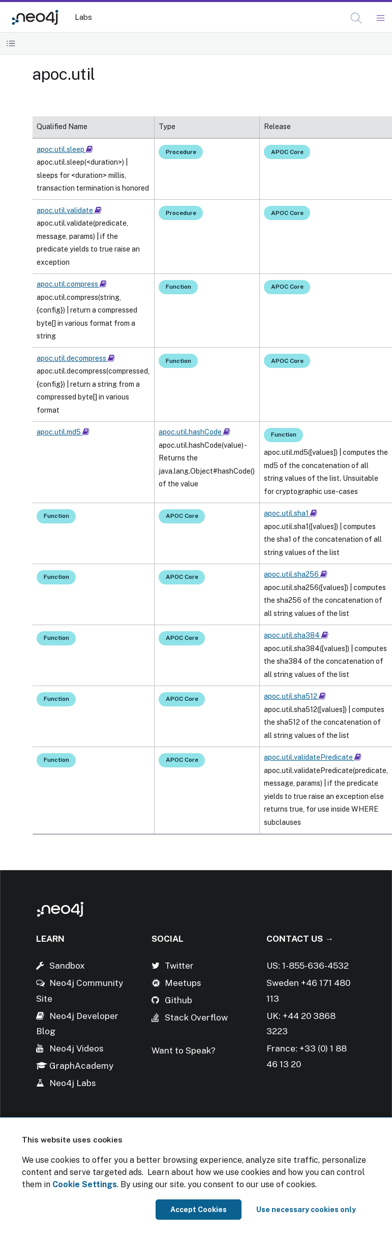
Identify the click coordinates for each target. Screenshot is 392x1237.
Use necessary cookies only (306, 1209)
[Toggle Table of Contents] (11, 43)
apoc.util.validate (69, 210)
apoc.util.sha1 (290, 513)
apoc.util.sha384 (296, 635)
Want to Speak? (184, 1050)
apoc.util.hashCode (194, 432)
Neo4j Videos (76, 1048)
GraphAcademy (81, 1066)
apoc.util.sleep (65, 149)
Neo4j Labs (72, 1083)
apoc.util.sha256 (295, 574)
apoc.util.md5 (63, 432)
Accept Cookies (198, 1209)
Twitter (179, 966)
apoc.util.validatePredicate (312, 757)
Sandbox (67, 966)
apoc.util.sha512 (295, 696)
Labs (83, 17)
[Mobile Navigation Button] (380, 18)
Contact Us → (300, 939)
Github (178, 1000)
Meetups (183, 983)
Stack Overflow (196, 1017)
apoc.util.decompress (76, 358)
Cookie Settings (84, 1184)
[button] (356, 18)
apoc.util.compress (72, 284)
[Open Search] (357, 18)
